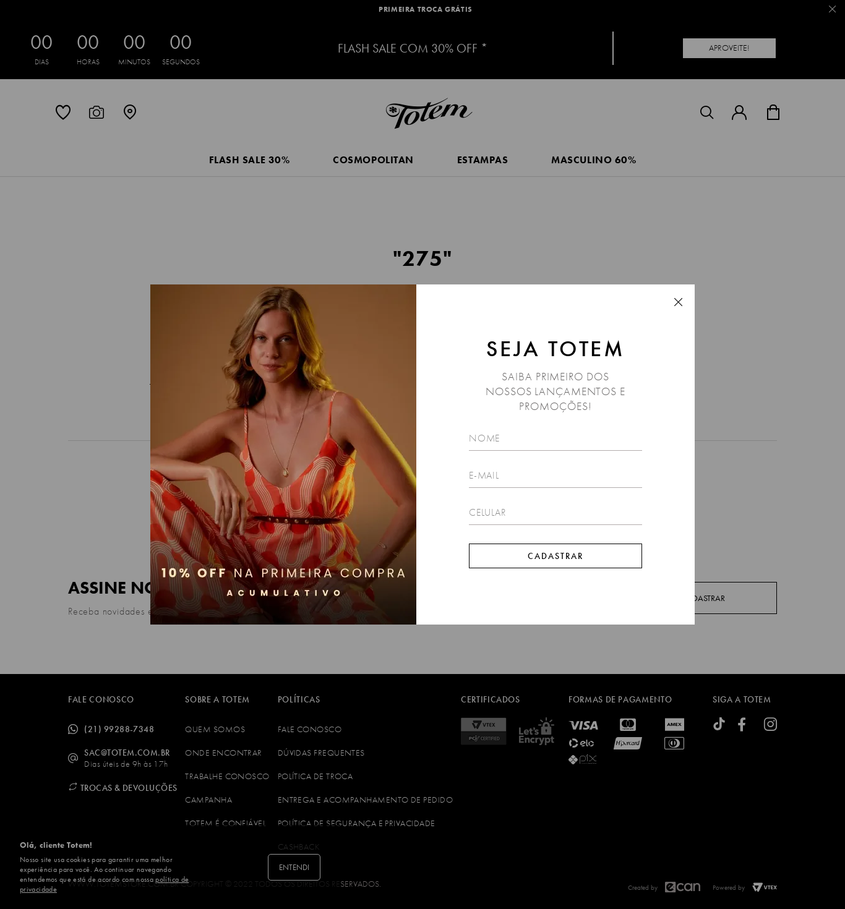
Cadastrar (555, 555)
